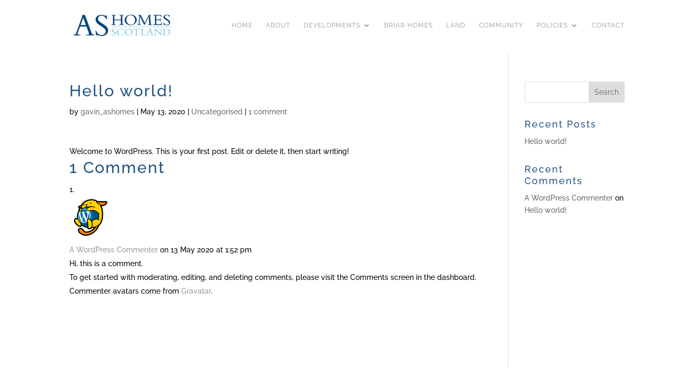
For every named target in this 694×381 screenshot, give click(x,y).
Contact (608, 25)
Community (501, 25)
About (278, 25)
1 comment (267, 111)
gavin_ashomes (108, 111)
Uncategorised (217, 111)
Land (456, 25)
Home (242, 25)
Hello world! (545, 141)
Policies (552, 25)
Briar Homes (408, 25)
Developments (332, 25)
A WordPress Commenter (113, 250)
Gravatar (196, 291)
